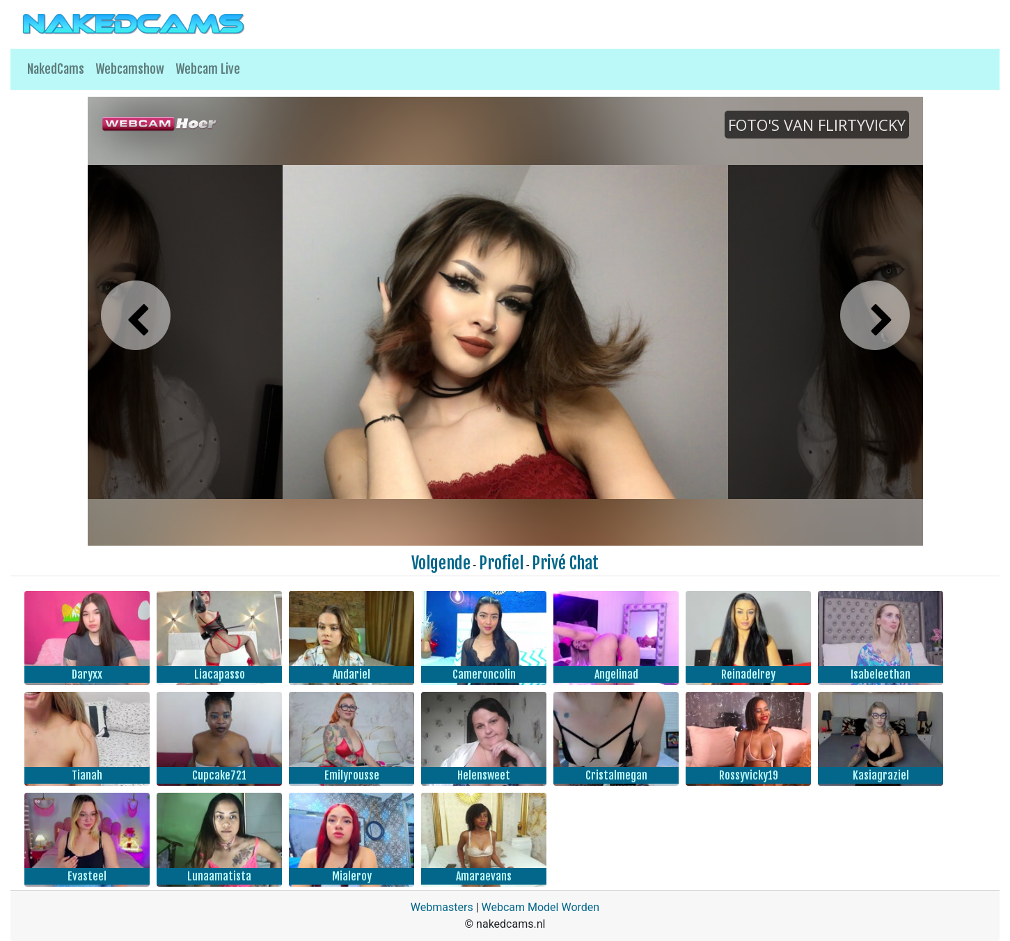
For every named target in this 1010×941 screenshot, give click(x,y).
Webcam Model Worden (541, 907)
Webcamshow (129, 69)
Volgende (441, 563)
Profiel (501, 563)
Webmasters (442, 907)
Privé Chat (565, 563)
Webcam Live (207, 69)
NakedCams (55, 69)
